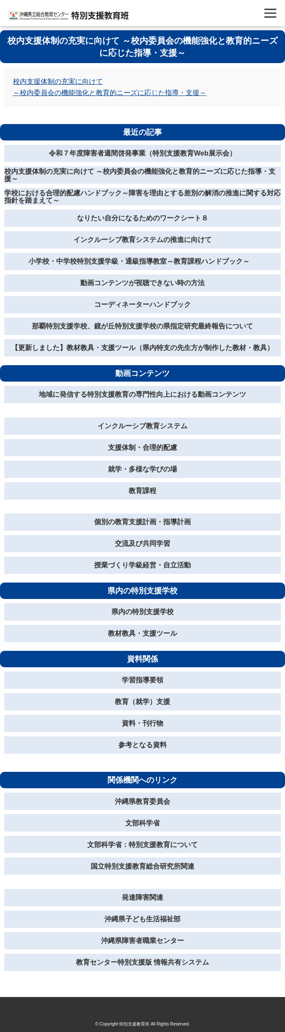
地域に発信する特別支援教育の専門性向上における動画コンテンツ (142, 394)
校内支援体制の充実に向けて (58, 81)
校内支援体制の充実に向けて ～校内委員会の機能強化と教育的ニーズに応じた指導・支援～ (140, 175)
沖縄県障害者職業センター (142, 940)
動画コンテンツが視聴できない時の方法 (142, 283)
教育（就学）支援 (142, 701)
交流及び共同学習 (142, 543)
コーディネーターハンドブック (142, 304)
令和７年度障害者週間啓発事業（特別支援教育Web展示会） (142, 153)
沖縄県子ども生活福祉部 (142, 919)
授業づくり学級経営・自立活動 (142, 565)
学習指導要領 (142, 680)
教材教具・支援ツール (142, 633)
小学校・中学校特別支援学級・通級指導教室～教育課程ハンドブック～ (142, 261)
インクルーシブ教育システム (142, 426)
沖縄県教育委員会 (142, 801)
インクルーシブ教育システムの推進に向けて (142, 239)
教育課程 (142, 490)
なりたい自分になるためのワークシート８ (142, 218)
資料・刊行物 (142, 723)
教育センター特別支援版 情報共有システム (142, 962)
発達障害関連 (142, 897)
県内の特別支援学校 (142, 611)
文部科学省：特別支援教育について (142, 844)
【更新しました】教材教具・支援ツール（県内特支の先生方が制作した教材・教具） (142, 347)
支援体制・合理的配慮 (142, 447)
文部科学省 (142, 823)
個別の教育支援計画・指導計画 (142, 522)
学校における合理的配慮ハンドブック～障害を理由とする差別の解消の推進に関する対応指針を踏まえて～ (142, 196)
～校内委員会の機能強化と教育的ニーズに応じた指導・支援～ (109, 92)
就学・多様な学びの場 (142, 469)
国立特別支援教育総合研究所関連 (142, 866)
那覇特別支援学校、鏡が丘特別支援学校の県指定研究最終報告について (142, 326)
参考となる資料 (142, 745)
